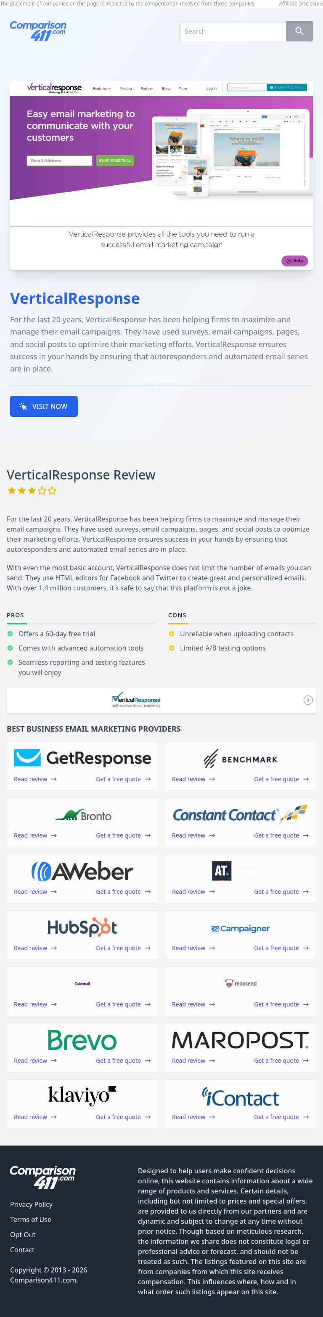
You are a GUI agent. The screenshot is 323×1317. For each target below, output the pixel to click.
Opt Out (22, 1234)
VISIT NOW (43, 406)
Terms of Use (30, 1219)
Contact (22, 1249)
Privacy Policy (31, 1204)
